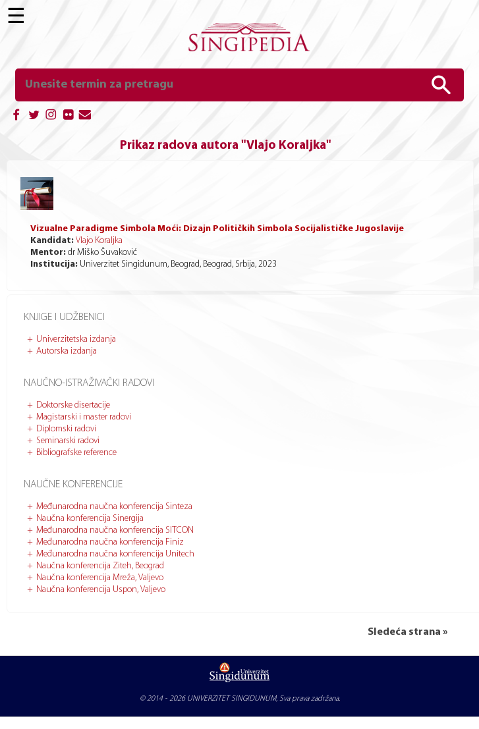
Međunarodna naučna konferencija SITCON (115, 530)
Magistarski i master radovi (83, 417)
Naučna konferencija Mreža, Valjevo (99, 578)
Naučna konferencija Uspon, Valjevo (100, 590)
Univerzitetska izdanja (76, 339)
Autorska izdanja (66, 351)
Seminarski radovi (67, 441)
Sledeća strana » (407, 632)
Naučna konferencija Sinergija (90, 519)
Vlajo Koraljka (99, 241)
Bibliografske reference (76, 453)
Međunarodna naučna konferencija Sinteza (114, 507)
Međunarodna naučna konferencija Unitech (115, 554)
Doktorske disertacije (73, 405)
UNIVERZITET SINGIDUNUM (231, 699)
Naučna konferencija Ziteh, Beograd (100, 566)
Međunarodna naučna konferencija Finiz (110, 542)
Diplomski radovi (66, 429)
